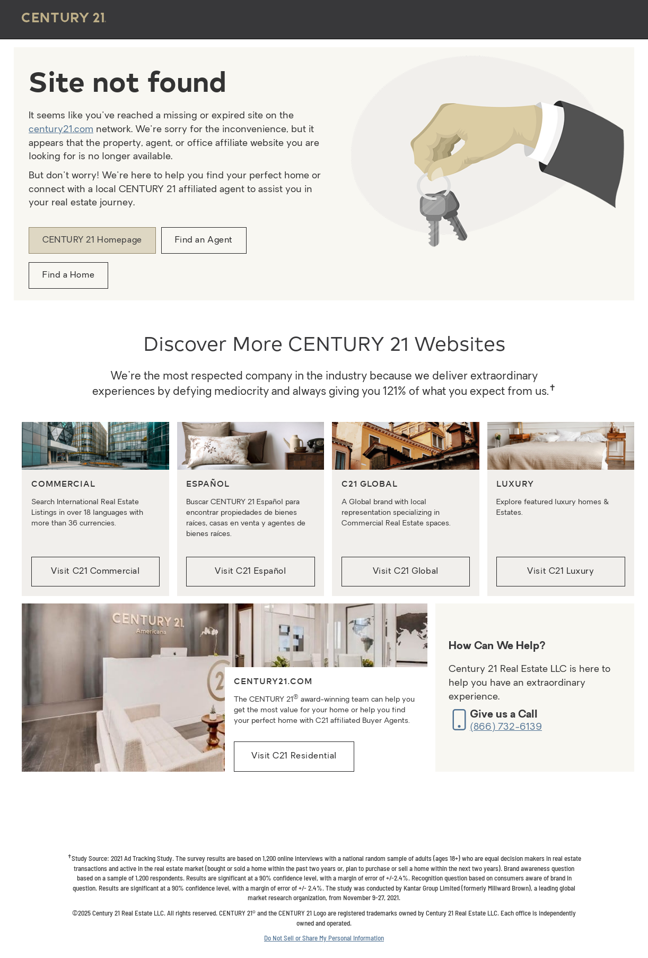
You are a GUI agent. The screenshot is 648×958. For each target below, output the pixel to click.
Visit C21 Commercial (95, 571)
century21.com (61, 130)
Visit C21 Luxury (560, 571)
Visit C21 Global (406, 571)
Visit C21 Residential (294, 756)
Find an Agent (204, 240)
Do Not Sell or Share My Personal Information (324, 938)
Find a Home (68, 275)
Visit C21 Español (250, 571)
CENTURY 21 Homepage (92, 240)
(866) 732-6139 (506, 727)
